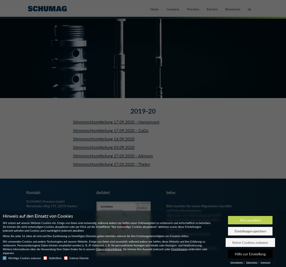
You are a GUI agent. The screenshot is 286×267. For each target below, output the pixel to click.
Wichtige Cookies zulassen (22, 258)
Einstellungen (179, 249)
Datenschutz (252, 262)
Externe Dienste (76, 258)
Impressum (265, 262)
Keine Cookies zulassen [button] (250, 242)
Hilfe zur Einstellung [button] (250, 254)
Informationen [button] (236, 262)
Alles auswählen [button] (250, 220)
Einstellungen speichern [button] (250, 231)
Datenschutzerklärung (109, 249)
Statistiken (52, 258)
